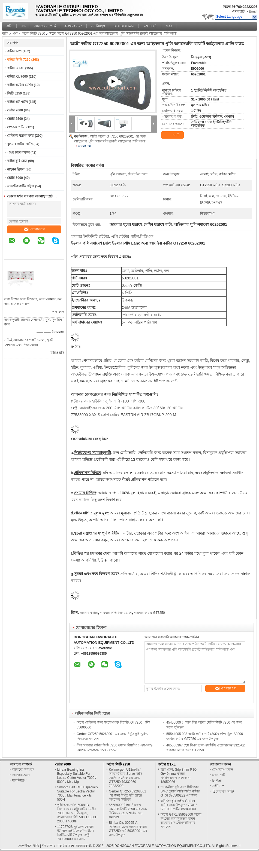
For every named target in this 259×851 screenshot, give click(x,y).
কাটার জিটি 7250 (33, 33)
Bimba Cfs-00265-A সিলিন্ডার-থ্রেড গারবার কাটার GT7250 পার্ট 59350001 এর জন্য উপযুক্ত (128, 829)
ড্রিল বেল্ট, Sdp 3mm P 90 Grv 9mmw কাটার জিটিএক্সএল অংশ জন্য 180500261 (179, 776)
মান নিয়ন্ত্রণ (98, 26)
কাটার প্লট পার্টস (17, 102)
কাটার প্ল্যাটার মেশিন (20, 85)
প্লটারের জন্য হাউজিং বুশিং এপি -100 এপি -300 (108, 401)
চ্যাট (172, 135)
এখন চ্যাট (238, 11)
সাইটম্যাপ (218, 786)
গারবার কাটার (89, 613)
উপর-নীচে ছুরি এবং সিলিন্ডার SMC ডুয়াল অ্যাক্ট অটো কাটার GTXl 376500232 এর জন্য (180, 791)
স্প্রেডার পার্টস (16, 127)
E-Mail (216, 780)
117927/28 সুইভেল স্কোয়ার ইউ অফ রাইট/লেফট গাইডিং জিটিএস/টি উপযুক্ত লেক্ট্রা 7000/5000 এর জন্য (75, 833)
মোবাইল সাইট (223, 792)
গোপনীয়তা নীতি (28, 846)
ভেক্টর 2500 (15, 119)
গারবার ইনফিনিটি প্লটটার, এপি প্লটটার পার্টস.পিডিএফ (112, 236)
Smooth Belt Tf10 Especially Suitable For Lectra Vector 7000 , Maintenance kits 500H (77, 793)
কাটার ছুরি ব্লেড (17, 161)
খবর (169, 26)
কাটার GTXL (15, 68)
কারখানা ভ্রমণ (73, 26)
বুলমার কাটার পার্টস (20, 144)
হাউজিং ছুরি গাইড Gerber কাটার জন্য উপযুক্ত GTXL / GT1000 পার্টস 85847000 (179, 805)
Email (253, 11)
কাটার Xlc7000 (17, 76)
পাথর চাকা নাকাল (18, 152)
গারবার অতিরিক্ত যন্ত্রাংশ (116, 613)
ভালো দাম (84, 146)
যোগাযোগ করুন (123, 26)
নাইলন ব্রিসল (16, 169)
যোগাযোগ (34, 229)
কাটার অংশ (14, 51)
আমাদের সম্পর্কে (45, 26)
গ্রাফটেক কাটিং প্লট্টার (20, 186)
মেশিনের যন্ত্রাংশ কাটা (20, 136)
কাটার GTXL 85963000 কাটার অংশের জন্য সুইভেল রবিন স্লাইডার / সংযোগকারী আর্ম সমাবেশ (181, 821)
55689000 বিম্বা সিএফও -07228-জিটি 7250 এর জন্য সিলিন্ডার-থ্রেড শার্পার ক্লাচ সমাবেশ (128, 811)
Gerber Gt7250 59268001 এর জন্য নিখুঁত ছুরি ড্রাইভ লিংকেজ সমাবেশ (127, 795)
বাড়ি (9, 26)
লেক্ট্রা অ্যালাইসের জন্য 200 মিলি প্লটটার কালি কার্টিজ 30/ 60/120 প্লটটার (127, 408)
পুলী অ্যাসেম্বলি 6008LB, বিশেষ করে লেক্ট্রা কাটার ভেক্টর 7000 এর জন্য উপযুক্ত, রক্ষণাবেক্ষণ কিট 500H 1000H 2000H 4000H (77, 813)
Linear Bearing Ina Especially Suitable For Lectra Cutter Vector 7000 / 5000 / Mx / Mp (76, 776)
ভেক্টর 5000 (15, 178)
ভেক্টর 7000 (15, 110)
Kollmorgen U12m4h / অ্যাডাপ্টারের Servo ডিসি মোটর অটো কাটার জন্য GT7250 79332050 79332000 (125, 778)
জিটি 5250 (14, 93)
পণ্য (23, 26)
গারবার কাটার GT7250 (149, 613)
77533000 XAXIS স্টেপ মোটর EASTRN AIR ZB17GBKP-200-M (123, 415)
